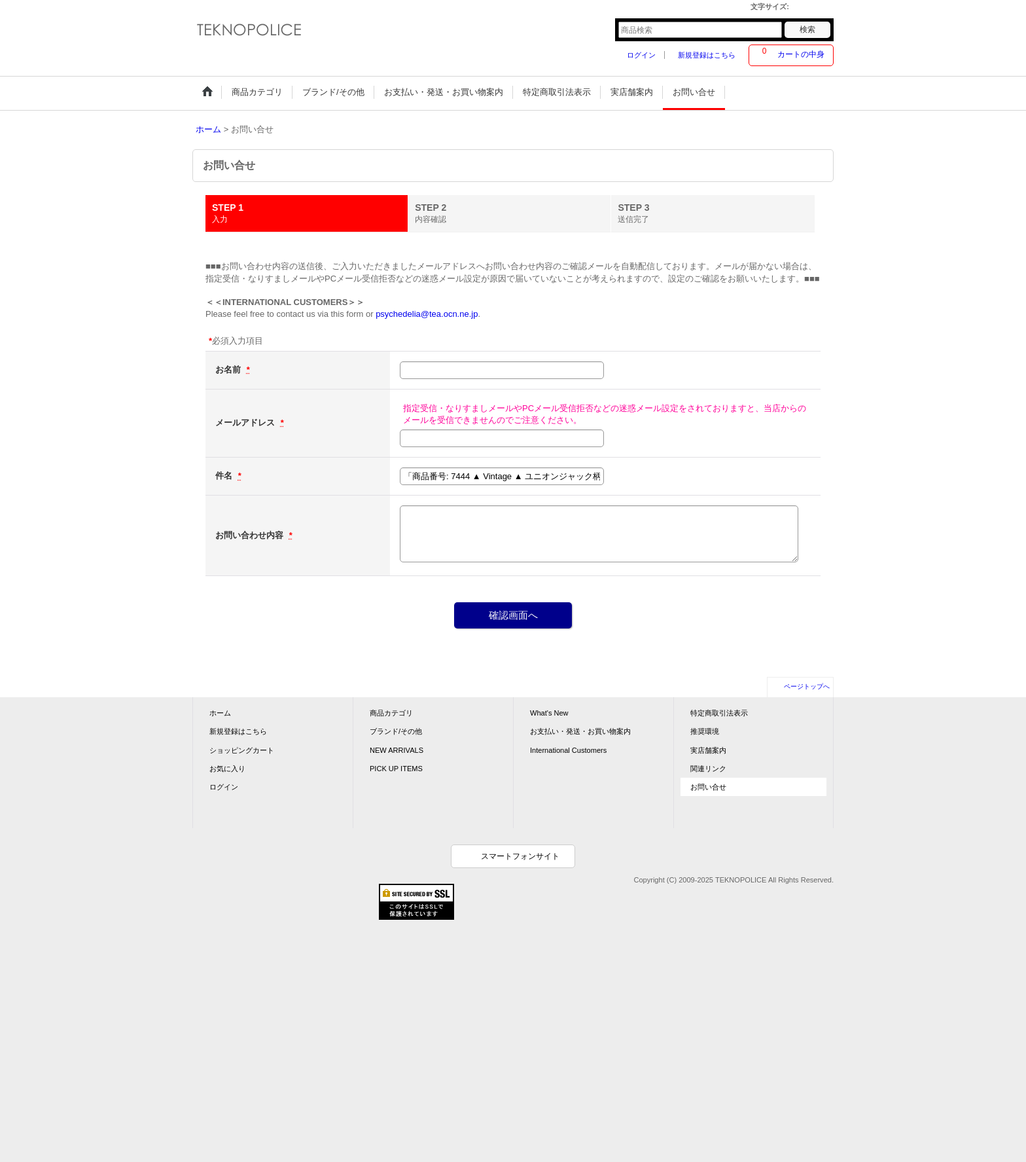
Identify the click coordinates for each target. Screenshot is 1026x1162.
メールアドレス (246, 422)
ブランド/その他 (396, 731)
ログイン (641, 55)
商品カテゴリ (391, 713)
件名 (225, 476)
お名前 (229, 369)
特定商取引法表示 (719, 713)
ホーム (220, 713)
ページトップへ (807, 686)
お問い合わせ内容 (250, 535)
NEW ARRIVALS (396, 750)
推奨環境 (704, 731)
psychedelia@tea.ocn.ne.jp (427, 314)
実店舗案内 (708, 750)
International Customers (568, 750)
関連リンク (708, 768)
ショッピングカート (241, 750)
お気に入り (227, 768)
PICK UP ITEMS (396, 768)
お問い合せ (708, 787)
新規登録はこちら (706, 55)
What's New (549, 713)
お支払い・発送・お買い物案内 (580, 731)
